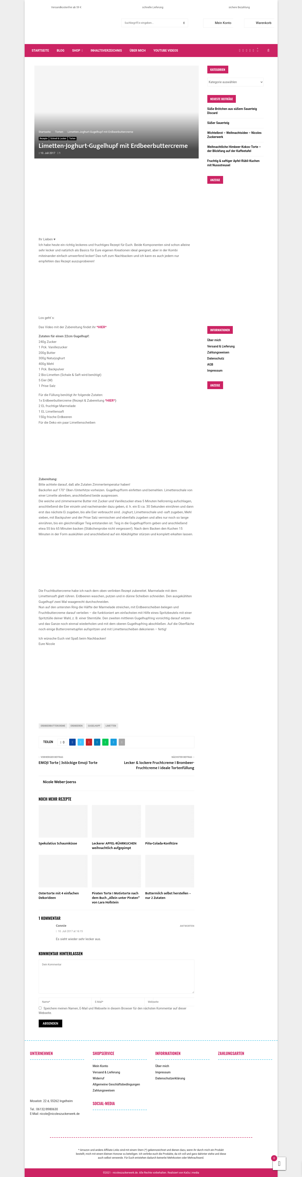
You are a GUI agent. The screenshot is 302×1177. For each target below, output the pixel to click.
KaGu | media (191, 1172)
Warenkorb (259, 22)
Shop (76, 50)
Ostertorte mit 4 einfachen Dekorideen (59, 895)
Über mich (138, 50)
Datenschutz (215, 358)
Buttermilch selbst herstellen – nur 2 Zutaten (168, 895)
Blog (60, 50)
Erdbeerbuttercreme (53, 726)
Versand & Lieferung (221, 346)
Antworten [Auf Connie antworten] (187, 926)
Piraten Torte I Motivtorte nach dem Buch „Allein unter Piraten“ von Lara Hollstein (115, 897)
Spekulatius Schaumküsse (58, 843)
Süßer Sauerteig (218, 123)
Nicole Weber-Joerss (59, 782)
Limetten (111, 726)
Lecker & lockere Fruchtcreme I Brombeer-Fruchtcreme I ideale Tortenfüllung (159, 765)
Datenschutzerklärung (170, 1078)
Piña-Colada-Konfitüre (161, 843)
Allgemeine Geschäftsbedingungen (116, 1084)
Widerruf (98, 1078)
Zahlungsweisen (218, 352)
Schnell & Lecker (58, 138)
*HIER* (110, 400)
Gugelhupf (94, 726)
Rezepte (44, 138)
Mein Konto (218, 22)
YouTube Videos (165, 50)
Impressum (215, 370)
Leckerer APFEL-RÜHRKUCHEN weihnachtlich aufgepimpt (114, 846)
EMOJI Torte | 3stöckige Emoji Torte (68, 763)
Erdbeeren (77, 726)
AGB (210, 364)
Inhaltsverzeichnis (106, 50)
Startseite (40, 50)
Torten (72, 138)
